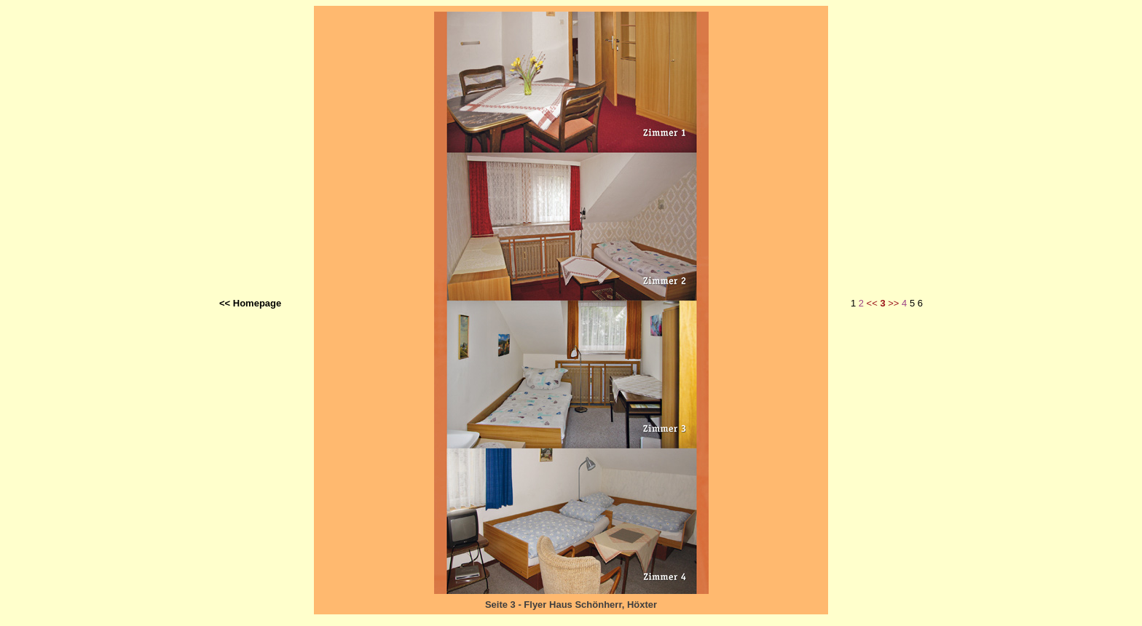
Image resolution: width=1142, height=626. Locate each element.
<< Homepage (250, 303)
